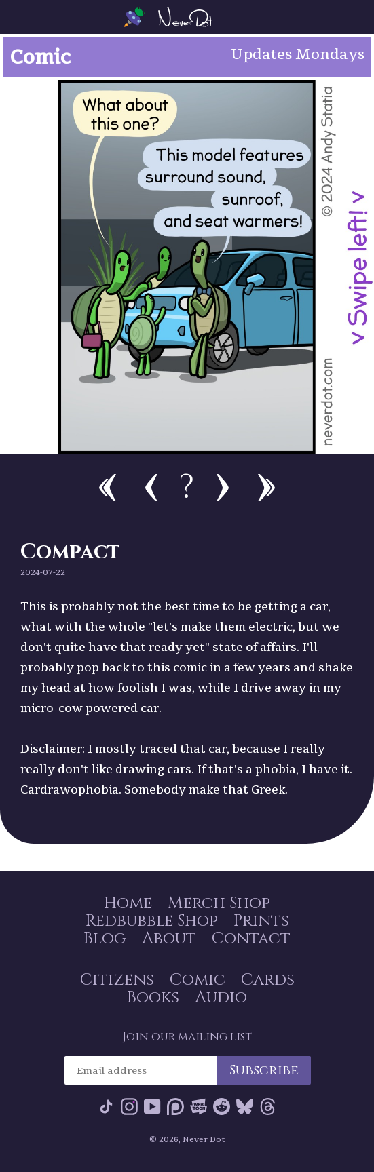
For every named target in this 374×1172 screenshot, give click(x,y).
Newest (266, 487)
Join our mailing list (187, 1037)
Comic (197, 980)
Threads (267, 1106)
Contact (251, 939)
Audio (221, 998)
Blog (104, 939)
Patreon (175, 1106)
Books (153, 998)
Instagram (129, 1106)
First (107, 487)
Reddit (221, 1106)
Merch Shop (219, 903)
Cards (268, 980)
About (169, 939)
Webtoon (198, 1106)
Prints (261, 921)
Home (128, 903)
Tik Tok (106, 1106)
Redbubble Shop (152, 921)
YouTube (152, 1106)
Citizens (117, 980)
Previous (151, 487)
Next (223, 487)
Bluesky (244, 1106)
